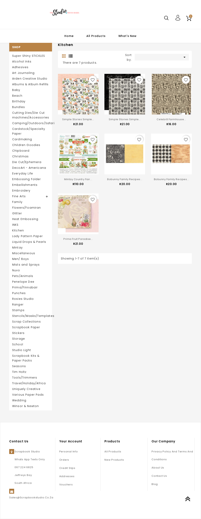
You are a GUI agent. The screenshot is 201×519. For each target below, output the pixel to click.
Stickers (18, 333)
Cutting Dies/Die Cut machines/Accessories (30, 115)
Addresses (67, 476)
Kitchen (18, 230)
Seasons (19, 366)
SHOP (16, 47)
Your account (70, 441)
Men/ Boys (20, 259)
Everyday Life (22, 173)
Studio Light (21, 350)
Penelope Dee (23, 282)
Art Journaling (23, 73)
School (17, 344)
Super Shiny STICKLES (28, 56)
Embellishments (24, 185)
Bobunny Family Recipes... (124, 178)
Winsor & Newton (25, 406)
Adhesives (20, 67)
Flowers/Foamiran (26, 208)
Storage (18, 339)
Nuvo (16, 270)
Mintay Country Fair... (78, 178)
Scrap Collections (26, 322)
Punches (19, 293)
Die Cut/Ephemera (27, 162)
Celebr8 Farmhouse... (171, 119)
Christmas (20, 156)
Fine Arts (19, 196)
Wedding (19, 400)
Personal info (68, 451)
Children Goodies (26, 145)
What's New (127, 36)
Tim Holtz (19, 372)
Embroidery (21, 191)
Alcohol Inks (21, 61)
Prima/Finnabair (25, 287)
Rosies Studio (23, 299)
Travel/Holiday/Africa (29, 383)
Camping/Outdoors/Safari (30, 123)
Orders (64, 460)
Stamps (18, 310)
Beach (17, 96)
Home (68, 36)
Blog (155, 484)
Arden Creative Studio (29, 79)
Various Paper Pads (28, 395)
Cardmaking (22, 139)
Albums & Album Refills (30, 84)
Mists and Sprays (26, 265)
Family (17, 202)
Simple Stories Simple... (78, 119)
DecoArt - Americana (29, 168)
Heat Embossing (25, 219)
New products (114, 460)
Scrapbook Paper (26, 327)
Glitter (17, 213)
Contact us (159, 476)
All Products (96, 36)
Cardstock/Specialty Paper (28, 131)
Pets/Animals (22, 276)
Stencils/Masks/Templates (30, 316)
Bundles (18, 107)
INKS (15, 225)
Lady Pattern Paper (27, 236)
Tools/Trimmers (24, 378)
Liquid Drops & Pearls (29, 242)
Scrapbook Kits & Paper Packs (26, 358)
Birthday (19, 101)
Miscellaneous (23, 253)
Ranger (18, 304)
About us (158, 467)
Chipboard (20, 151)
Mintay (17, 247)
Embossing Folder (26, 179)
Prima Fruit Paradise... (78, 236)
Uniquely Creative (26, 389)
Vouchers (66, 484)
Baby (16, 90)
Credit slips (67, 468)
